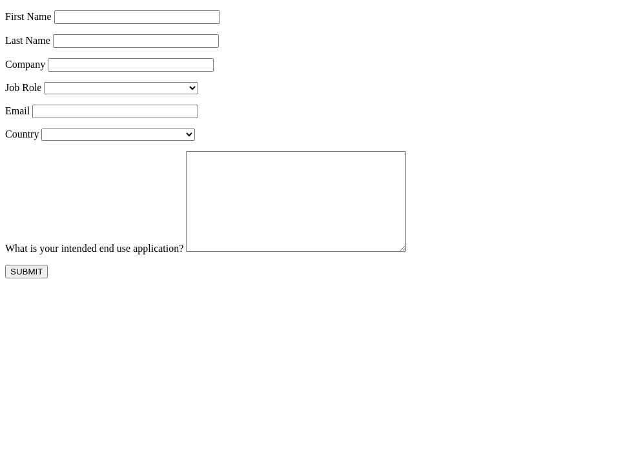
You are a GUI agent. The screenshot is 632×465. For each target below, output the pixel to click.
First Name (28, 16)
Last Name (27, 40)
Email (17, 110)
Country (22, 134)
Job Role (23, 87)
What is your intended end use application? (94, 267)
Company (25, 64)
